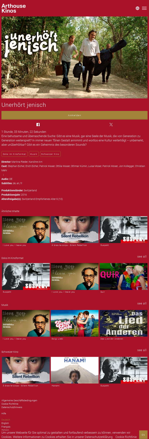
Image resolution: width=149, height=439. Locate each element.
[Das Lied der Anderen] (123, 323)
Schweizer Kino (50, 154)
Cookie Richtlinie (126, 437)
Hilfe (3, 413)
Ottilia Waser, (63, 166)
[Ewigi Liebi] (75, 323)
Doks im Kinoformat (14, 154)
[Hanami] (75, 370)
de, (15, 183)
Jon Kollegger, (127, 166)
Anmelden (74, 115)
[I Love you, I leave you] (26, 229)
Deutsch (5, 419)
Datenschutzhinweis (11, 407)
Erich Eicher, (32, 166)
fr (21, 183)
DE (10, 179)
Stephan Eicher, (16, 166)
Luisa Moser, (95, 166)
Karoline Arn (35, 161)
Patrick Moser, (111, 166)
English (5, 423)
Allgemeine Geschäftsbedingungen (19, 400)
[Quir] (123, 276)
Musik (33, 154)
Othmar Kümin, (79, 166)
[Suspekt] (123, 229)
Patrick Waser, (47, 166)
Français (5, 426)
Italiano (5, 430)
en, (18, 183)
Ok (143, 434)
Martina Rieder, (20, 161)
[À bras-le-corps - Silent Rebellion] (75, 229)
